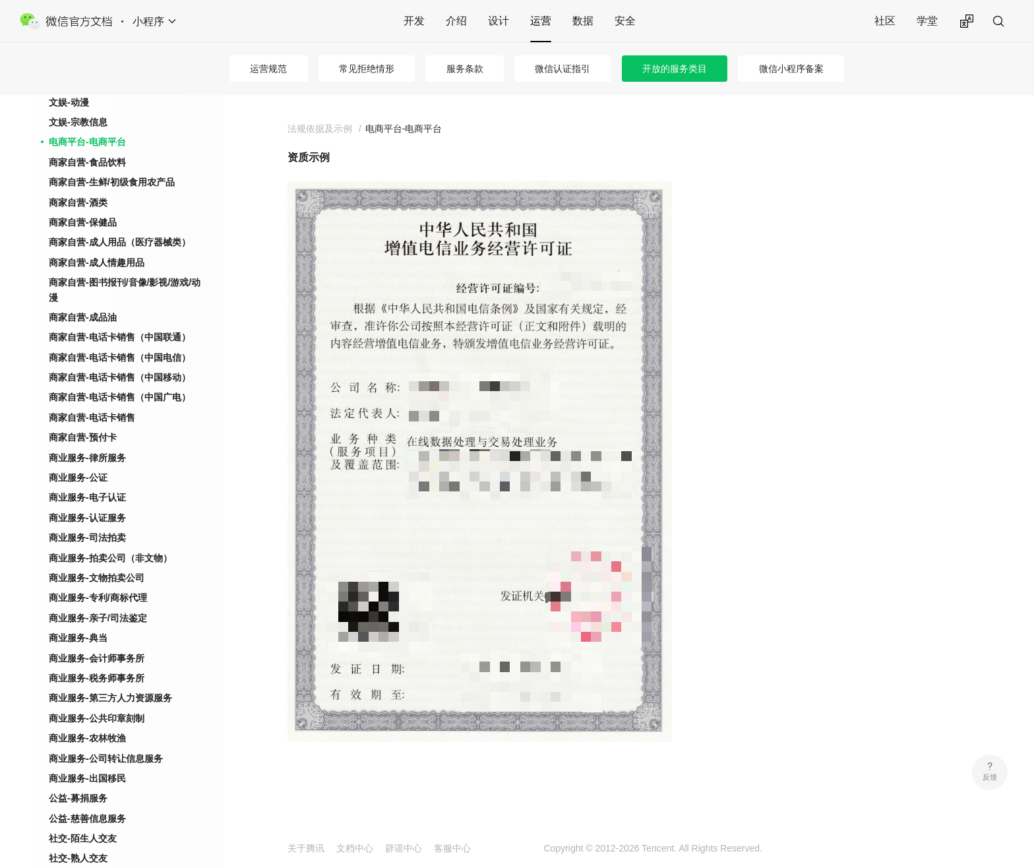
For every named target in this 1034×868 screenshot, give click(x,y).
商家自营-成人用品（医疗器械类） (120, 242)
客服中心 (452, 848)
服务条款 (464, 68)
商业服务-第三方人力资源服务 (110, 698)
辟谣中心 (403, 848)
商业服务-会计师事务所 (96, 658)
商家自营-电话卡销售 (92, 417)
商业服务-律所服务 (87, 457)
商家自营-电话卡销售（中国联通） (120, 337)
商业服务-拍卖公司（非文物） (110, 558)
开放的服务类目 (674, 68)
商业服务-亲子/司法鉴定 (98, 618)
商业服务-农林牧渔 (87, 738)
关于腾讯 (306, 848)
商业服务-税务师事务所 (96, 678)
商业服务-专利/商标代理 (98, 597)
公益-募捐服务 (78, 798)
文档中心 (354, 848)
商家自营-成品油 (83, 317)
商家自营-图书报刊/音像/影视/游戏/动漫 (124, 289)
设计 (498, 20)
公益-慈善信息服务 (87, 818)
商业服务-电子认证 (87, 497)
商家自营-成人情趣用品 (96, 262)
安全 (625, 20)
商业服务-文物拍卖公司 (96, 578)
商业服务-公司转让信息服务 (106, 758)
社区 (885, 20)
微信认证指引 (562, 68)
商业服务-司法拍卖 (87, 537)
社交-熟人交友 (78, 858)
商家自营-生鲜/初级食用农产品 (112, 182)
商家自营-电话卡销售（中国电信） (120, 357)
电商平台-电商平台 (87, 142)
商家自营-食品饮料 (87, 162)
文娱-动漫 (69, 102)
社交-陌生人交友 (83, 838)
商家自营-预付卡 (83, 437)
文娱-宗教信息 (78, 122)
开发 (414, 20)
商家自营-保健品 (83, 222)
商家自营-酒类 (78, 202)
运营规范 (268, 68)
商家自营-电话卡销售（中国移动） (120, 377)
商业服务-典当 (78, 638)
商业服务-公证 (78, 477)
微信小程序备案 (791, 68)
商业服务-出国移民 (87, 778)
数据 (582, 20)
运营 (540, 20)
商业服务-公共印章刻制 (96, 718)
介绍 (456, 20)
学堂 (927, 20)
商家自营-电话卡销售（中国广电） (120, 397)
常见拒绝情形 (366, 68)
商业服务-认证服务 (87, 517)
